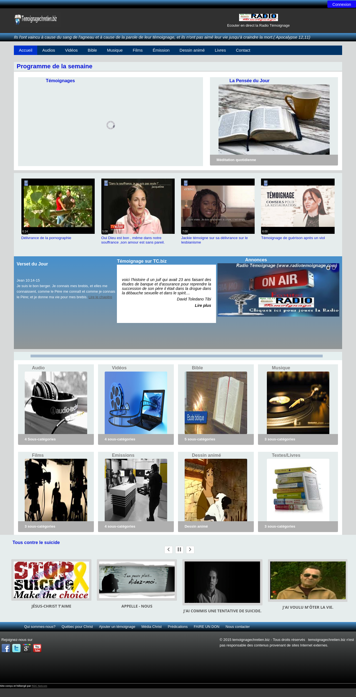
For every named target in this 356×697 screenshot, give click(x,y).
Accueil (25, 50)
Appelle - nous (136, 606)
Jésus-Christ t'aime (51, 606)
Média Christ (151, 627)
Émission (161, 50)
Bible (92, 50)
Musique (115, 50)
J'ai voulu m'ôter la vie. (308, 607)
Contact (243, 50)
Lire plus (203, 305)
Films (138, 50)
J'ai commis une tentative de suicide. (222, 610)
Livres (220, 50)
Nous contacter (237, 627)
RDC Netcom (39, 686)
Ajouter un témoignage (117, 627)
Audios (48, 50)
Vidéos (71, 50)
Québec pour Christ (77, 627)
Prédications (178, 627)
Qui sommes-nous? (40, 627)
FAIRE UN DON (206, 627)
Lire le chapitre (100, 297)
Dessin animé (192, 50)
